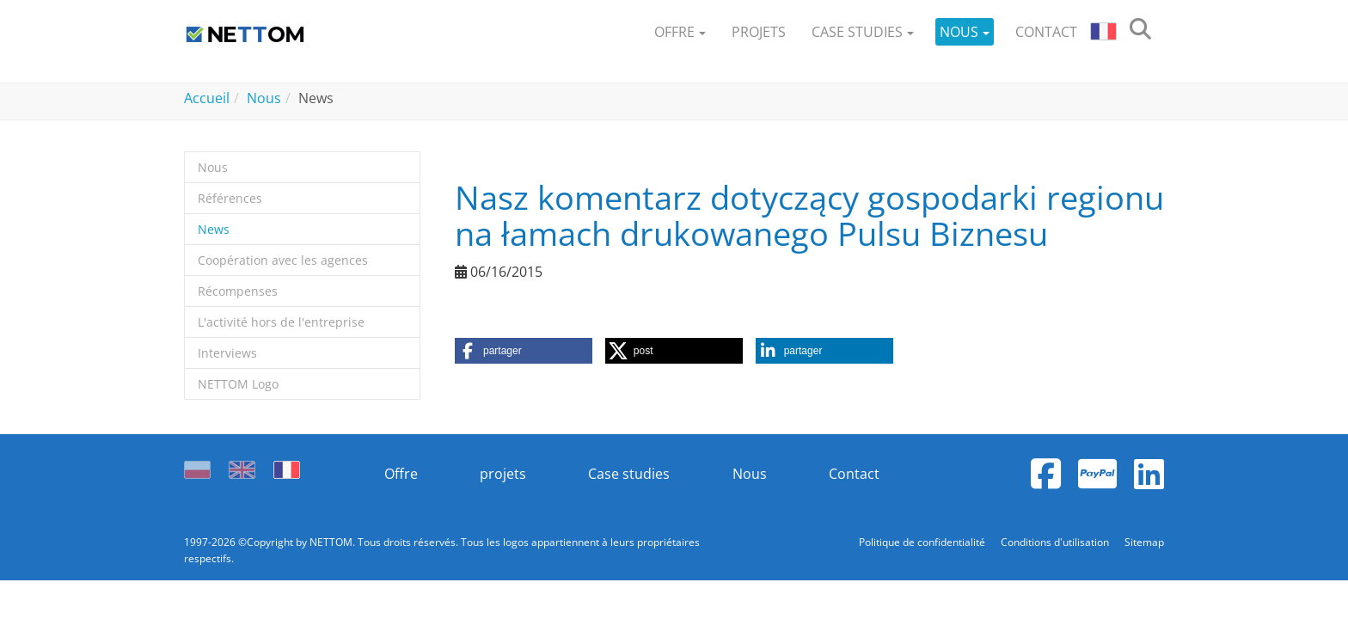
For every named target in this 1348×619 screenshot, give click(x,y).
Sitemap (1144, 542)
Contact (854, 473)
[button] (680, 32)
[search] (1140, 32)
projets (503, 473)
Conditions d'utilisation (1056, 542)
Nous (749, 473)
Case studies (629, 473)
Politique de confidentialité (923, 542)
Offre (401, 473)
